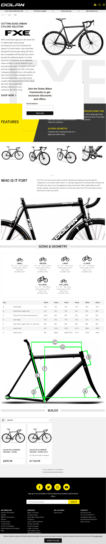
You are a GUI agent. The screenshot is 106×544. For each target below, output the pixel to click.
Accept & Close (53, 541)
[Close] (83, 82)
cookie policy (98, 536)
